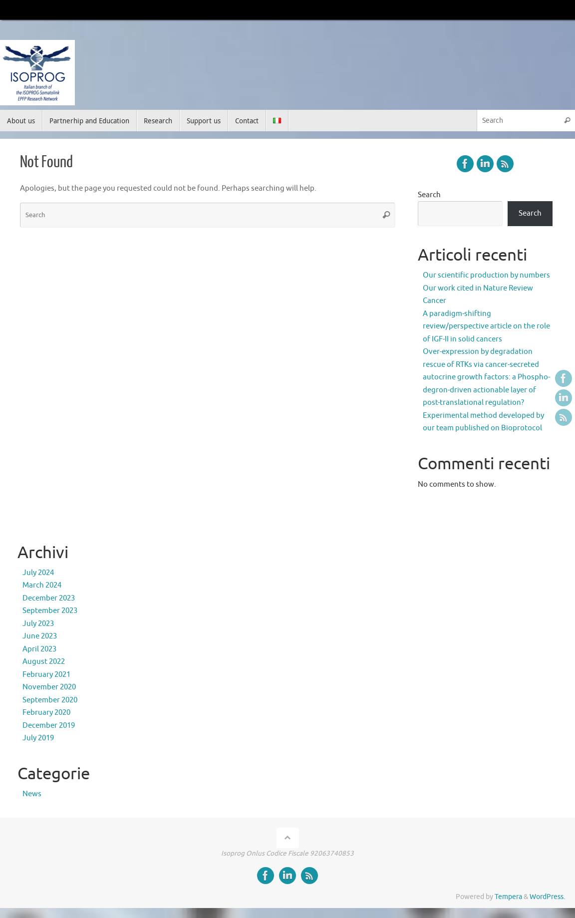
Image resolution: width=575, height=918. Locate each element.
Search (429, 195)
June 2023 (39, 636)
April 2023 (39, 649)
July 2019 (38, 738)
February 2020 (46, 712)
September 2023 (49, 610)
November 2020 (49, 687)
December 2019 (48, 725)
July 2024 (38, 573)
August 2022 (43, 661)
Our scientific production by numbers (486, 275)
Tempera (508, 897)
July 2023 (38, 623)
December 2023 (48, 598)
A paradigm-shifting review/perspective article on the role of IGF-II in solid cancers (486, 326)
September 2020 (49, 700)
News (31, 794)
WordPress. (547, 897)
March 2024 (41, 585)
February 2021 (46, 674)
